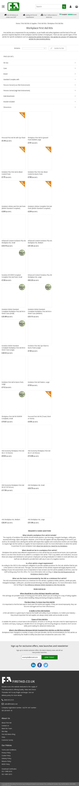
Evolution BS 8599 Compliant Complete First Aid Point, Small (12, 276)
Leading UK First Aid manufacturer (30, 15)
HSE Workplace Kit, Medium (11, 519)
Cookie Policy (6, 755)
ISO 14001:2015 (7, 774)
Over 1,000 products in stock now (49, 15)
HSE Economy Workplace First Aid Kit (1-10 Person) (13, 452)
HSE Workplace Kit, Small (36, 485)
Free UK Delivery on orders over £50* (11, 15)
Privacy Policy (6, 753)
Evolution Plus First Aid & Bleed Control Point (12, 173)
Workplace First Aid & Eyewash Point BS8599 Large (38, 139)
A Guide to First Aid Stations (39, 611)
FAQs (3, 737)
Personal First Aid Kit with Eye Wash (13, 138)
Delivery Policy (6, 758)
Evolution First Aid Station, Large (38, 382)
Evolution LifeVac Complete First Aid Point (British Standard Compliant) (40, 207)
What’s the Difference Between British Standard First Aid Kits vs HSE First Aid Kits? (39, 630)
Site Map (4, 731)
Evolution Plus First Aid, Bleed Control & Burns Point (37, 173)
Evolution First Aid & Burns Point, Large (13, 383)
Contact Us (5, 726)
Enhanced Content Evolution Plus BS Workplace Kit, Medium (40, 242)
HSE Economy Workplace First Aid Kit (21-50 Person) (13, 486)
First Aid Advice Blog (8, 734)
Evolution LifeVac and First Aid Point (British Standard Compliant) (13, 207)
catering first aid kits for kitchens (39, 37)
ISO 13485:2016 (7, 771)
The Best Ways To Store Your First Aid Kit (39, 602)
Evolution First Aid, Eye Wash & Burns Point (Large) (38, 347)
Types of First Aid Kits (39, 619)
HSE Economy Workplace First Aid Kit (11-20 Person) (39, 452)
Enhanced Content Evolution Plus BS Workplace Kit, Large (40, 276)
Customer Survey (7, 740)
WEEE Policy (6, 764)
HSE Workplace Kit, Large (36, 519)
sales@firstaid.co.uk (11, 704)
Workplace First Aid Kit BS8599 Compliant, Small (12, 417)
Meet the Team (7, 728)
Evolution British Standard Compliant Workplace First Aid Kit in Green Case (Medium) (39, 311)
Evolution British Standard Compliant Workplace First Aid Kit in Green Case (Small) (13, 311)
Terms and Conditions (9, 750)
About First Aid (6, 723)
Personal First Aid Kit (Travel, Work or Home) (39, 417)
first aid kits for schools (58, 37)
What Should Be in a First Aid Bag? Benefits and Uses (39, 593)
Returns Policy (6, 761)
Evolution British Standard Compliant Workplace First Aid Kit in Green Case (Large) (13, 348)
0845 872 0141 (9, 700)
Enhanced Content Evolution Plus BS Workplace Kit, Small (14, 242)
